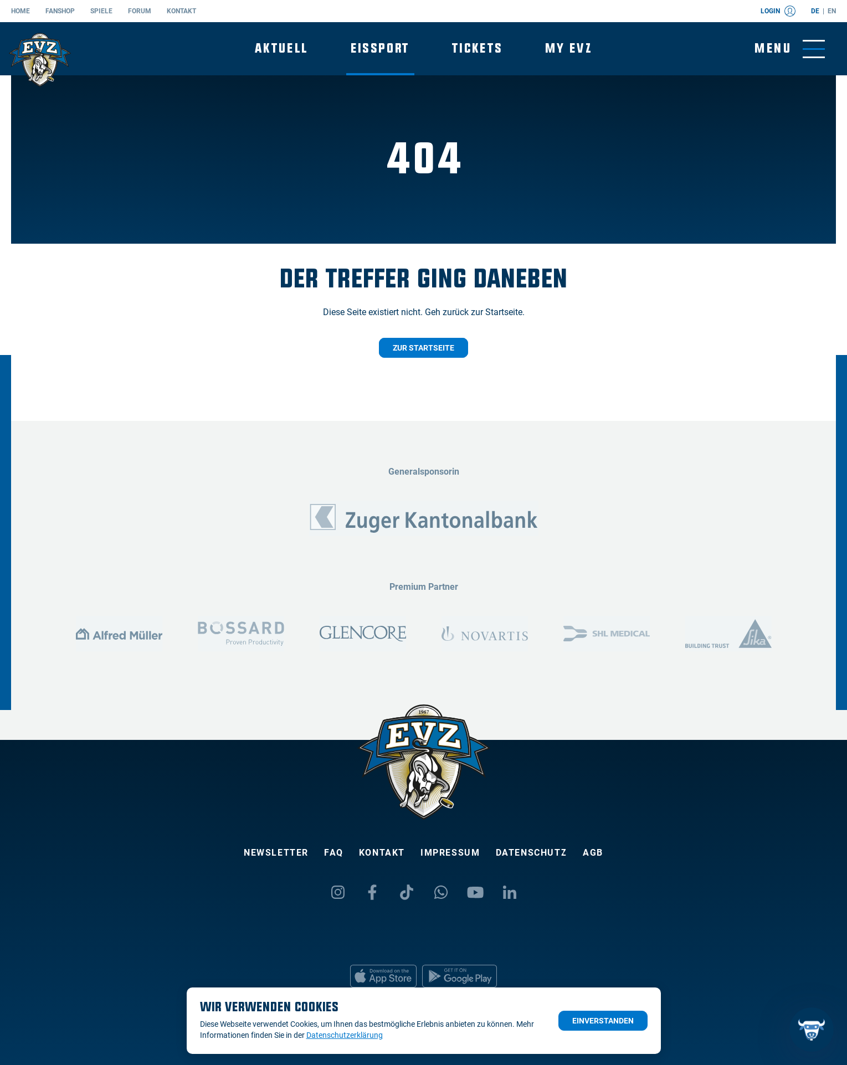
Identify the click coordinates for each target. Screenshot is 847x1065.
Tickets (477, 48)
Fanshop (60, 11)
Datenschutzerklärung (344, 1035)
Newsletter (276, 852)
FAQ (333, 852)
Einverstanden (603, 1020)
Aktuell (282, 48)
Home (20, 11)
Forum (139, 11)
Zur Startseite (423, 347)
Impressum (450, 852)
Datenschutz (532, 852)
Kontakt (181, 11)
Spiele (101, 11)
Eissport (380, 48)
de (815, 11)
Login (778, 11)
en (832, 11)
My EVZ (568, 48)
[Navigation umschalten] (789, 49)
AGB (593, 852)
